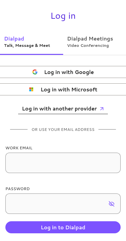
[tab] (31, 41)
